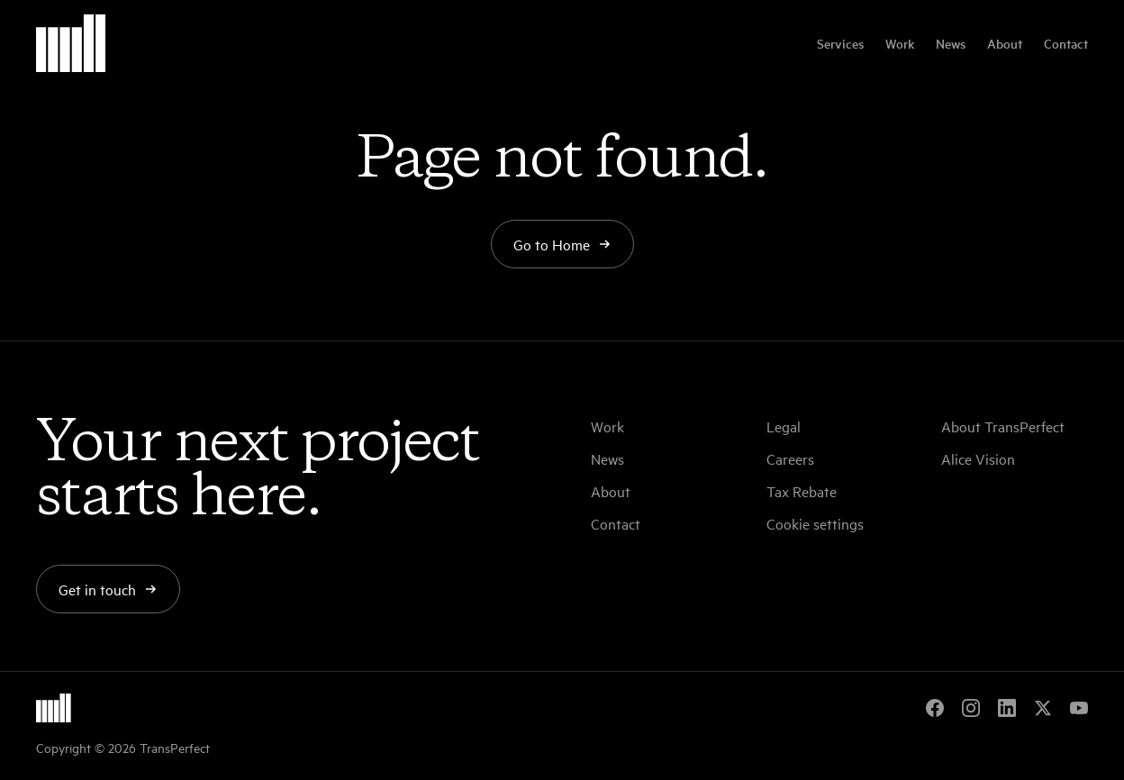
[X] (1043, 708)
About (1004, 43)
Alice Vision (978, 458)
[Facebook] (935, 708)
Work (899, 43)
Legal (783, 426)
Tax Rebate (801, 491)
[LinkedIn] (1007, 708)
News (950, 43)
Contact (1066, 43)
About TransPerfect (1003, 426)
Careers (790, 458)
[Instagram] (971, 708)
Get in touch (108, 589)
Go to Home (562, 244)
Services (840, 43)
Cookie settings (815, 523)
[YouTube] (1079, 708)
